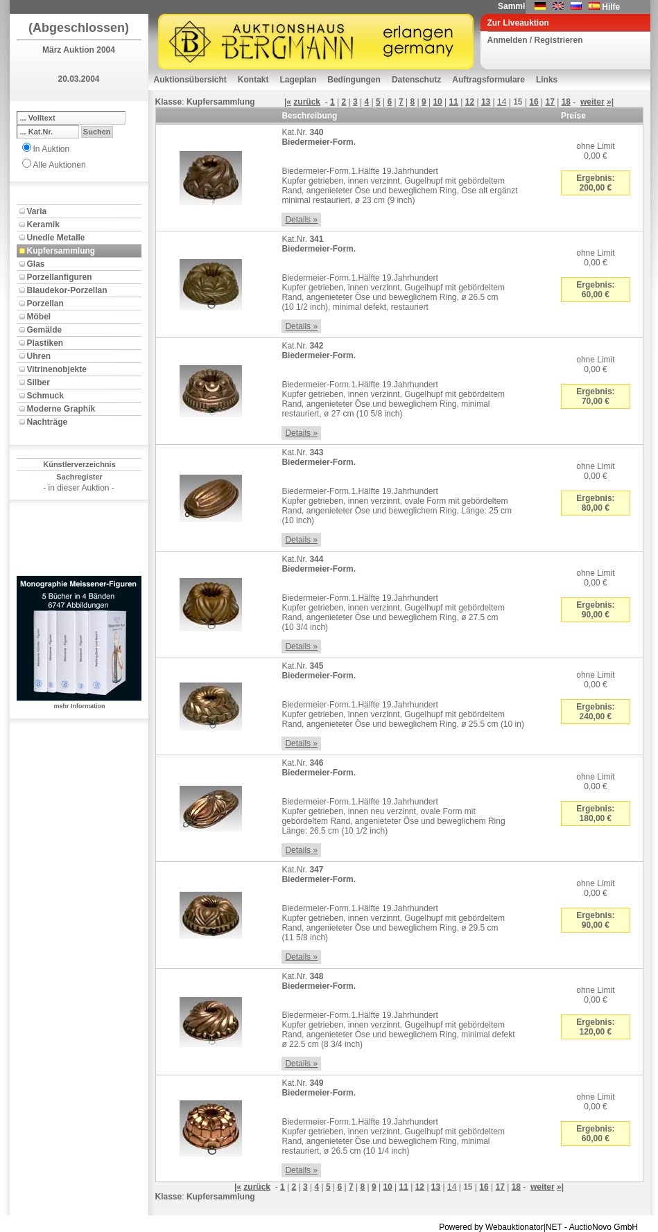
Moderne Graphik (61, 409)
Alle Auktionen (59, 165)
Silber (38, 382)
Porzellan (45, 303)
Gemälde (44, 330)
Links (546, 80)
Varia (37, 211)
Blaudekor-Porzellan (67, 290)
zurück (306, 102)
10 (437, 102)
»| (610, 102)
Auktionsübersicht (190, 80)
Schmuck (45, 396)
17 (550, 102)
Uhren (39, 356)
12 (469, 102)
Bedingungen (354, 80)
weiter (592, 102)
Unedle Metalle (56, 238)
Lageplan (298, 80)
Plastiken (45, 343)
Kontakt (253, 80)
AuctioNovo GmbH (603, 1227)
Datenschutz (416, 80)
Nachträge (47, 422)
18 (566, 102)
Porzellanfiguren (59, 277)
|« (287, 102)
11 (453, 102)
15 (517, 102)
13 (485, 102)
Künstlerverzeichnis (79, 464)
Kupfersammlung (61, 251)
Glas (36, 264)
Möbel (39, 317)
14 (501, 102)
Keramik (43, 224)
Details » (301, 220)
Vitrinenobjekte (57, 369)
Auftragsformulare (488, 80)
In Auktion (51, 149)
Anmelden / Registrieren (535, 40)
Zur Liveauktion (518, 23)
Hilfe (611, 7)
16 (533, 102)
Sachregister (79, 477)
